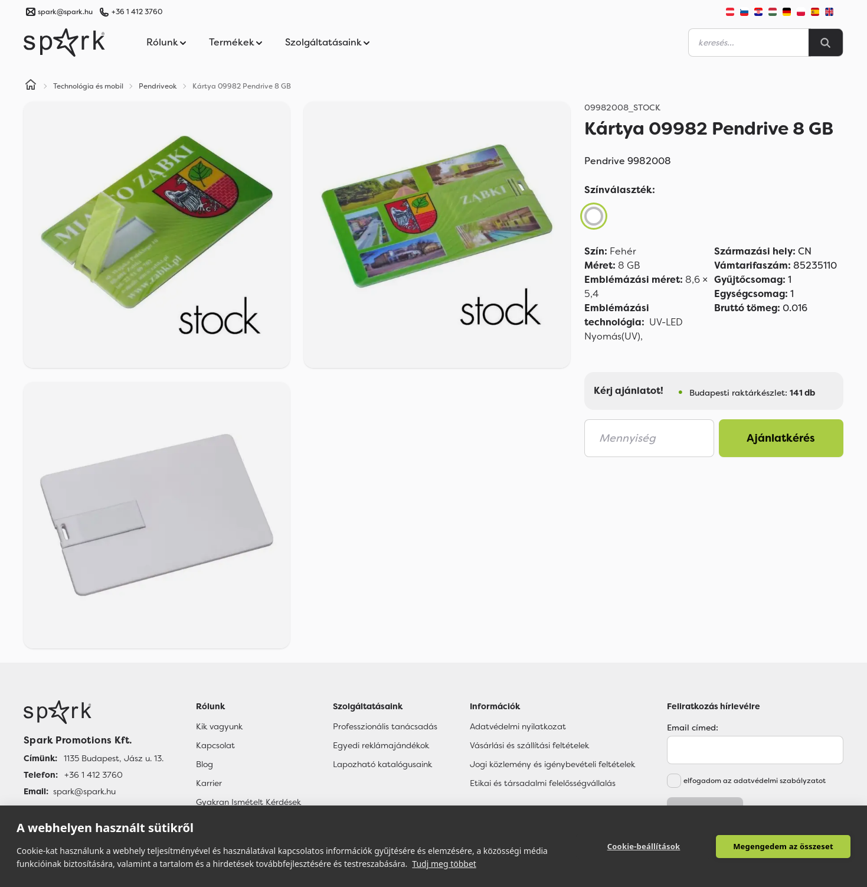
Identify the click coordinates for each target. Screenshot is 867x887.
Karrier (209, 783)
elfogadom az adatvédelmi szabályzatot (754, 780)
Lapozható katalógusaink (382, 764)
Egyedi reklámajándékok (381, 745)
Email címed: (692, 727)
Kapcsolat (215, 745)
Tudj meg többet (444, 863)
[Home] (31, 86)
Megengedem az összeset (783, 846)
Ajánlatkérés (781, 438)
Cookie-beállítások (643, 846)
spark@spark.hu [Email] (84, 791)
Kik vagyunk (219, 726)
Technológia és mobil (88, 86)
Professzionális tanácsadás (385, 726)
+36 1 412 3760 (137, 12)
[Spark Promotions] (64, 42)
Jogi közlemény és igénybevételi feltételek (552, 764)
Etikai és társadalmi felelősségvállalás (543, 783)
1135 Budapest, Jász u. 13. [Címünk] (113, 758)
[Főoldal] (93, 712)
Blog (204, 764)
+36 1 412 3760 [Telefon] (93, 774)
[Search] (825, 42)
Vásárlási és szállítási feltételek (529, 745)
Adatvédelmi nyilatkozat (518, 726)
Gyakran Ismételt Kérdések (248, 802)
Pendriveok (158, 86)
